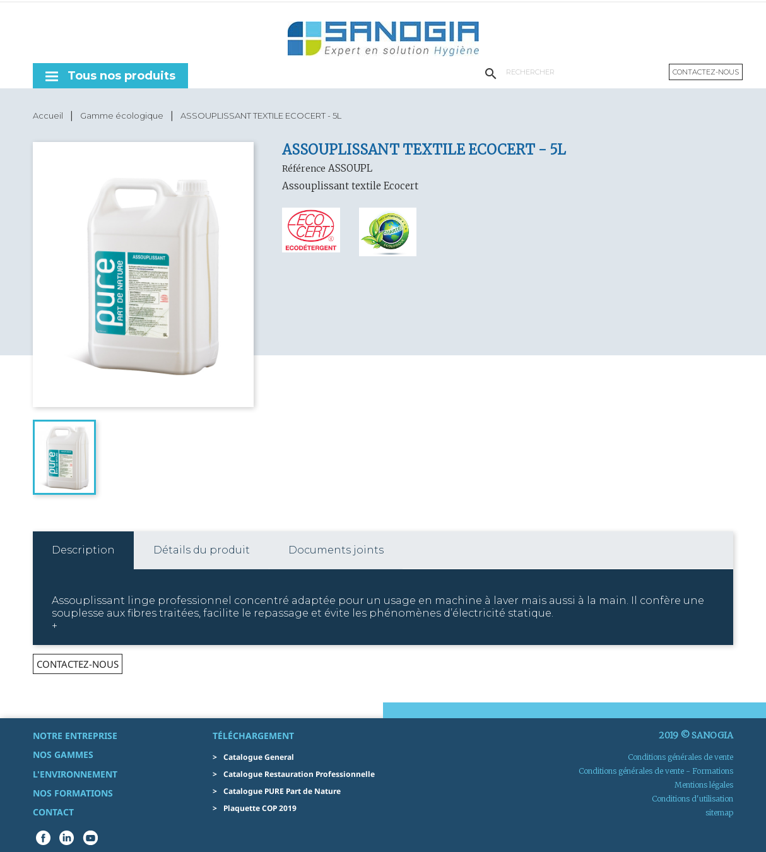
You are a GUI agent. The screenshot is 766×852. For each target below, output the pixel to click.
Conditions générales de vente (680, 757)
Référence (304, 168)
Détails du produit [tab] (201, 550)
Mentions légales (704, 785)
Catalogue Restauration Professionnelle (299, 774)
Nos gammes (63, 754)
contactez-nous (78, 664)
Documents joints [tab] (336, 550)
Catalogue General (258, 757)
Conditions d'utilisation (692, 798)
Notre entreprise (75, 736)
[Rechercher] (580, 71)
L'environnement (75, 774)
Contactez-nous (706, 72)
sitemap (719, 812)
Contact (53, 812)
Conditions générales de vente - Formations (656, 771)
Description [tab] (83, 550)
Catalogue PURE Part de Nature (282, 791)
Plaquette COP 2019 (260, 808)
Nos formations (73, 793)
